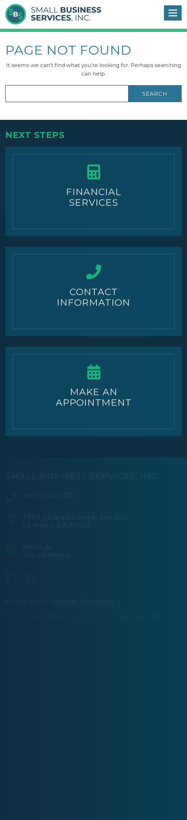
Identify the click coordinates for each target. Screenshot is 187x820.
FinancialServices (93, 197)
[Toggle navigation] (173, 13)
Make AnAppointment (94, 397)
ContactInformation (93, 297)
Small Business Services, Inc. (53, 14)
